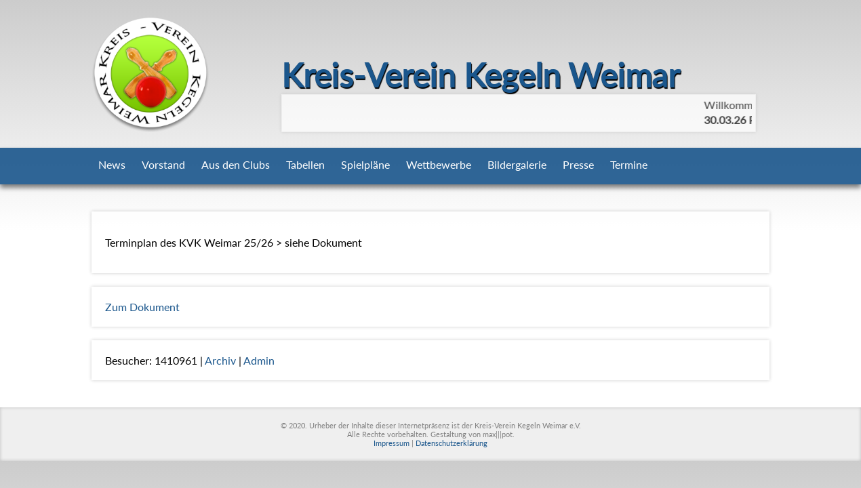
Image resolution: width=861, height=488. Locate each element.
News (111, 164)
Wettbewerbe (438, 164)
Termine (628, 164)
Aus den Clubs (235, 164)
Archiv (220, 360)
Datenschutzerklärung (451, 443)
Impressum (391, 443)
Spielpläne (365, 164)
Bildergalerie (516, 164)
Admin (259, 360)
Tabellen (305, 164)
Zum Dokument (142, 306)
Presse (578, 164)
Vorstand (163, 164)
